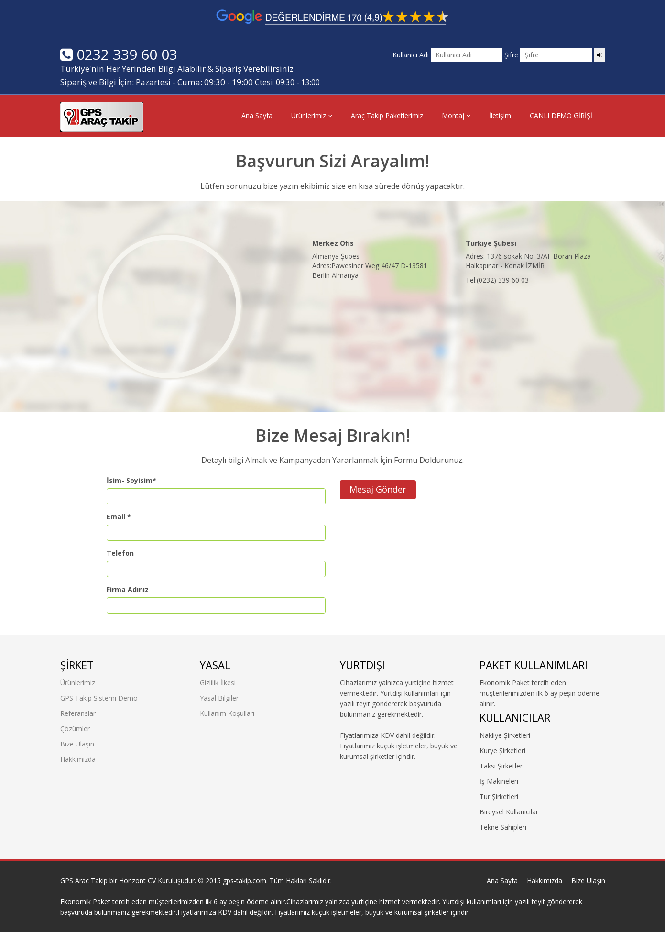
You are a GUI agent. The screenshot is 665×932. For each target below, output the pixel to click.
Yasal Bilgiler (219, 697)
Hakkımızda (78, 759)
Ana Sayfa (257, 115)
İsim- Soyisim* (131, 480)
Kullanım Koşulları (227, 713)
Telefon (120, 553)
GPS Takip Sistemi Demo (99, 697)
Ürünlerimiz (311, 115)
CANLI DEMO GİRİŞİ (561, 115)
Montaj (456, 115)
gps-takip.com (244, 880)
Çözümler (75, 728)
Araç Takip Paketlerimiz (387, 115)
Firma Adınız (128, 589)
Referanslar (78, 713)
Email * (119, 516)
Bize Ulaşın (77, 743)
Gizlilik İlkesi (218, 682)
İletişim (500, 115)
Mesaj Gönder (377, 489)
